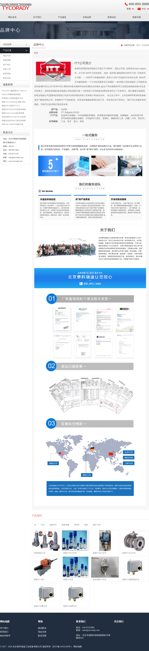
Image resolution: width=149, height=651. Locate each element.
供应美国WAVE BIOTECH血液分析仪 (16, 117)
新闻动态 (112, 17)
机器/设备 (7, 74)
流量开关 (53, 525)
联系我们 (4, 632)
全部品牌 (87, 17)
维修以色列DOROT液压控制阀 (14, 121)
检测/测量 (7, 60)
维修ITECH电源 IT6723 (11, 106)
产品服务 (62, 17)
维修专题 (136, 17)
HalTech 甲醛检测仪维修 (11, 94)
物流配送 (42, 628)
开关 (43, 525)
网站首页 (12, 17)
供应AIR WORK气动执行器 (12, 124)
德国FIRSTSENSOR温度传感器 (14, 109)
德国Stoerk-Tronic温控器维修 (13, 113)
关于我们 (37, 17)
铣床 (86, 525)
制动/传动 (7, 78)
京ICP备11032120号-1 (62, 646)
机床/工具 (7, 69)
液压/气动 (7, 56)
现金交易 (42, 632)
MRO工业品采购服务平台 (15, 6)
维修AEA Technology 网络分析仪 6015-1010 (18, 102)
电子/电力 (7, 65)
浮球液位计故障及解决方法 (12, 98)
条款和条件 (5, 636)
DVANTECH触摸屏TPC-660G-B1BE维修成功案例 (21, 91)
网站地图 (77, 646)
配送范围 (42, 636)
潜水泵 (76, 525)
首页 (138, 45)
